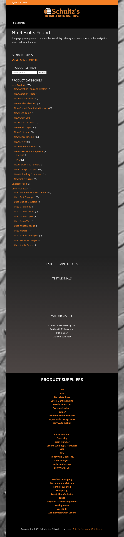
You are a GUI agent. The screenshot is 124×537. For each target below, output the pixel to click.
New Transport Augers (26, 169)
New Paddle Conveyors (26, 146)
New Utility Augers (23, 178)
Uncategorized (19, 183)
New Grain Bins (22, 117)
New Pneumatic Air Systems (28, 151)
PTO (18, 159)
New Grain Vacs (22, 132)
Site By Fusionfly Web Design (88, 528)
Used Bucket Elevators (25, 201)
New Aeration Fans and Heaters (30, 88)
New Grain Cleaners (24, 122)
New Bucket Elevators (25, 103)
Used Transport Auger (25, 240)
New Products (19, 85)
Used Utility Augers (24, 244)
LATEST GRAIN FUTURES (25, 59)
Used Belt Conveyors (24, 197)
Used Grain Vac (22, 221)
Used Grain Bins (22, 206)
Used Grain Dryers (23, 216)
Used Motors (20, 230)
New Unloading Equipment (28, 174)
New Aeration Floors (24, 93)
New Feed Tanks (22, 112)
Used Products (19, 188)
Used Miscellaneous (24, 225)
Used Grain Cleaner (24, 211)
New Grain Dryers (23, 127)
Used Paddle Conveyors (26, 235)
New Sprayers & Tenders (27, 164)
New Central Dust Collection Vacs (31, 108)
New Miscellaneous (24, 136)
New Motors (20, 141)
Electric (20, 154)
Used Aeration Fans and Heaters (31, 192)
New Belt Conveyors (24, 98)
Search (42, 72)
